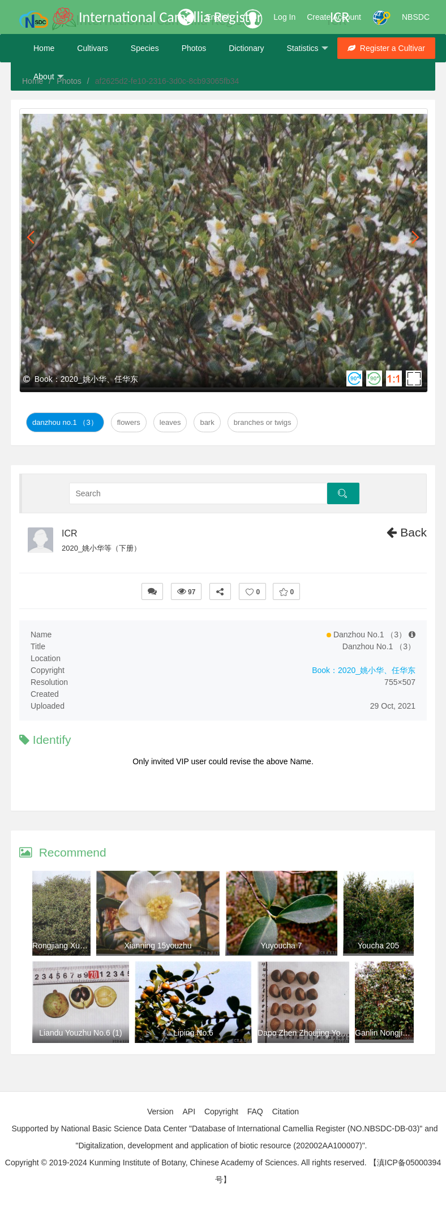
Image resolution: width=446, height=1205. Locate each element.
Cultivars (92, 48)
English (218, 17)
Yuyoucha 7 (281, 945)
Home (43, 48)
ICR (70, 533)
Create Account (334, 17)
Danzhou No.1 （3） (65, 422)
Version (160, 1111)
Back (407, 532)
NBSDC (416, 17)
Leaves (170, 422)
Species (145, 48)
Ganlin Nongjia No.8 (390, 1032)
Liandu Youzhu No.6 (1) (80, 1032)
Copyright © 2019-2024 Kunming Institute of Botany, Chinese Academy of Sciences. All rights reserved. (186, 1162)
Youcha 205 (378, 945)
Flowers (128, 422)
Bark (207, 422)
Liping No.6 (193, 1032)
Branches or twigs (262, 422)
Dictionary (246, 48)
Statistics (307, 48)
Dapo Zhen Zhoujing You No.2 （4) (319, 1032)
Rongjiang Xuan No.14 (72, 945)
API (188, 1111)
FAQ (255, 1111)
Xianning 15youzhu (157, 945)
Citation (285, 1111)
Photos (194, 48)
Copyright (221, 1111)
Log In (284, 17)
